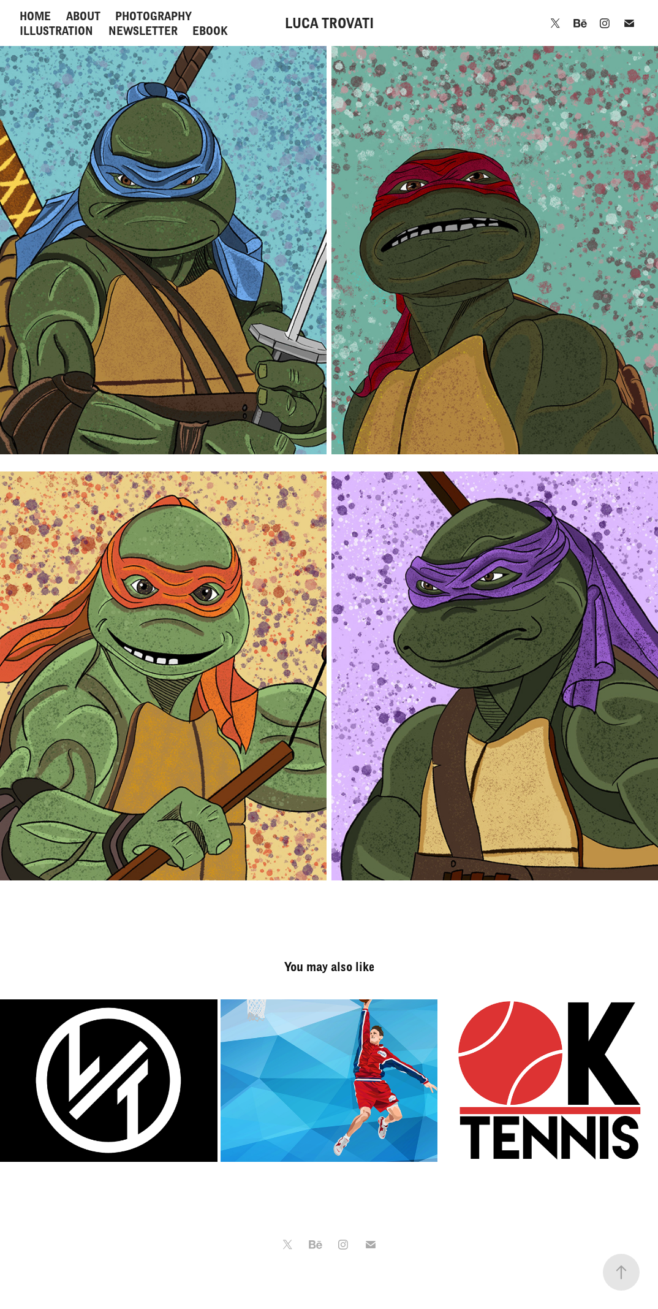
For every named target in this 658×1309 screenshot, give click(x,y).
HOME (35, 16)
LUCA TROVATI (329, 23)
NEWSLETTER (143, 30)
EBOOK (210, 30)
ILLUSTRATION (56, 30)
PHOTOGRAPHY (153, 16)
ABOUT (83, 16)
